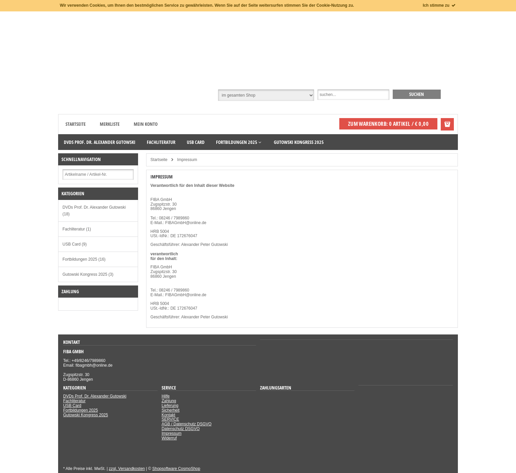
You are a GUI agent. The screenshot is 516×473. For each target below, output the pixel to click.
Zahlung (169, 401)
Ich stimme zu (439, 5)
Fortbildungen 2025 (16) (83, 259)
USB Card (72, 405)
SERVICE (170, 419)
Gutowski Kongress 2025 (85, 415)
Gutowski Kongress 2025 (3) (87, 274)
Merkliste (110, 124)
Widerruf (169, 438)
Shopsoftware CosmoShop (176, 468)
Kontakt (168, 415)
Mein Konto (146, 124)
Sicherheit (170, 410)
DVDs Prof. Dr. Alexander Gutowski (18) (94, 210)
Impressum (171, 433)
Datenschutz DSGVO (181, 428)
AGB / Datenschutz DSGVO (187, 424)
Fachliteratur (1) (76, 229)
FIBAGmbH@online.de (185, 222)
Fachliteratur (74, 401)
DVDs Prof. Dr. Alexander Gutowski (94, 396)
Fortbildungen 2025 (80, 410)
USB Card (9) (74, 244)
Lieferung (170, 405)
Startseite (76, 124)
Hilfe (166, 396)
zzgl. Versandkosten (127, 468)
